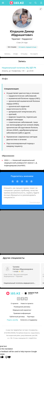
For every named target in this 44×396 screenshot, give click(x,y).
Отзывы (24, 54)
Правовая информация (22, 313)
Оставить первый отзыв (27, 47)
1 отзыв (15, 271)
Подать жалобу (12, 320)
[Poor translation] (7, 357)
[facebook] (22, 298)
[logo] (17, 3)
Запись (7, 54)
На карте (34, 54)
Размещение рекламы (22, 307)
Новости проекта (27, 303)
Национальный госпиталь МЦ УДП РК (19, 68)
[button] (3, 3)
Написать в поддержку (28, 320)
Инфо (15, 54)
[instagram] (18, 298)
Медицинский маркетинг (22, 310)
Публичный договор (17, 317)
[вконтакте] (26, 298)
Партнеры (30, 317)
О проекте (14, 303)
